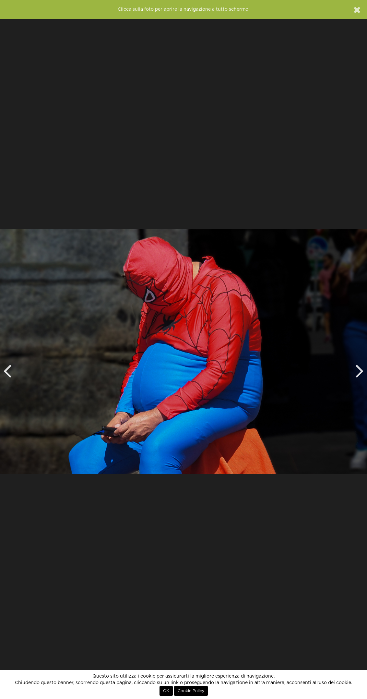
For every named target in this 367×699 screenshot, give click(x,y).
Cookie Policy (191, 691)
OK (166, 691)
